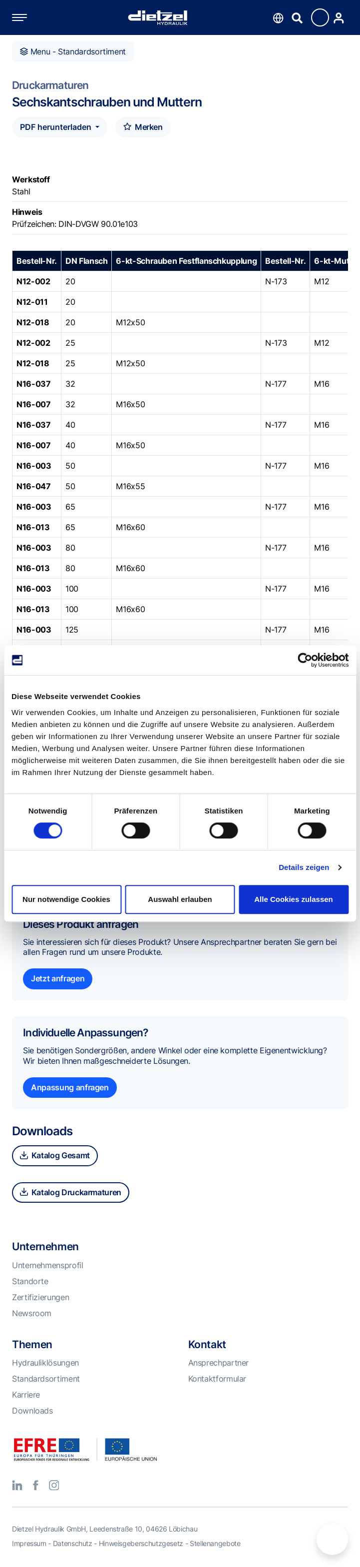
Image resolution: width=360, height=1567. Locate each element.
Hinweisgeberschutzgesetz (141, 1543)
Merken (143, 127)
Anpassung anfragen (70, 1087)
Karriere (26, 1395)
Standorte (30, 1281)
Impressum (29, 1543)
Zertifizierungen (40, 1297)
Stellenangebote (215, 1543)
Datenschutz (72, 1543)
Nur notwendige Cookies (66, 899)
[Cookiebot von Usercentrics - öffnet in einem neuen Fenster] (305, 660)
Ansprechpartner (218, 1363)
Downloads (32, 1411)
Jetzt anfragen (57, 978)
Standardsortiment (46, 1379)
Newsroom (31, 1313)
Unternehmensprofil (47, 1265)
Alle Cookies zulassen (293, 899)
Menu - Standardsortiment (73, 51)
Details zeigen (304, 867)
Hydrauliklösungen (45, 1363)
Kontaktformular (217, 1379)
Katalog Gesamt (55, 1155)
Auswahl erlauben (180, 899)
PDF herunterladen (56, 127)
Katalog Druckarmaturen (70, 1192)
